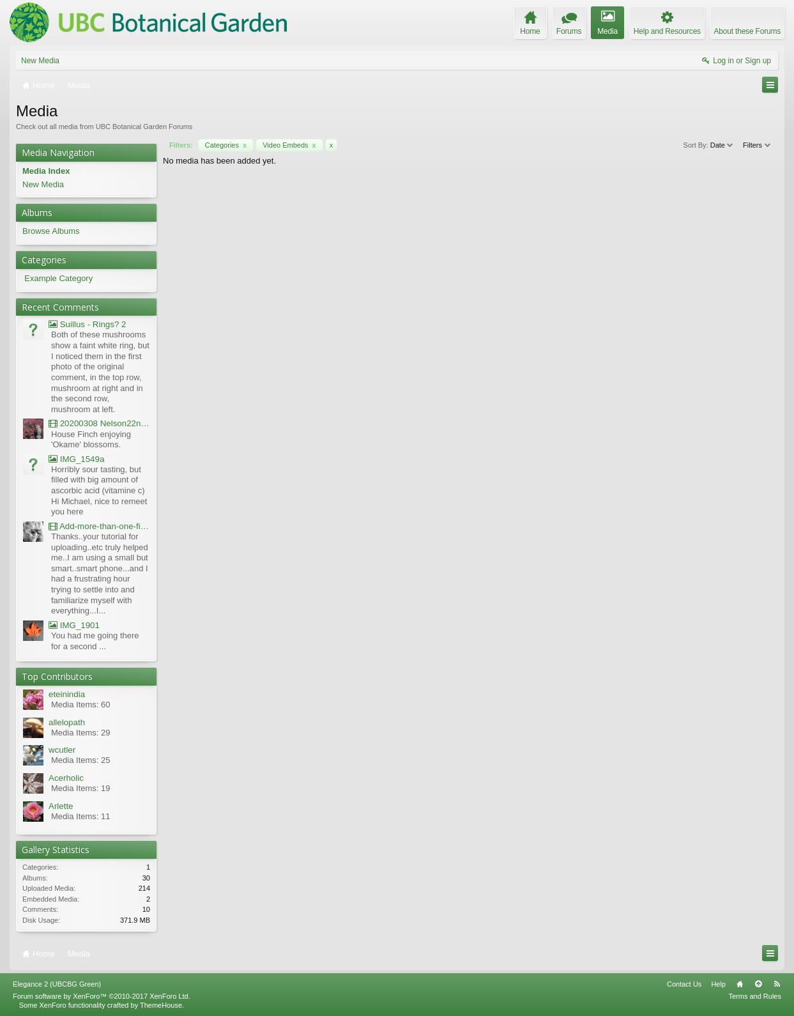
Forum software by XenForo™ (101, 996)
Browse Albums (51, 231)
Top (758, 984)
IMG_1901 (74, 625)
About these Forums (747, 31)
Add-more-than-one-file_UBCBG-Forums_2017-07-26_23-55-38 (99, 526)
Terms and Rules (754, 996)
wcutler (62, 750)
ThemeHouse (161, 1005)
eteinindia (67, 694)
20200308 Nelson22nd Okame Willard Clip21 (99, 423)
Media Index (46, 171)
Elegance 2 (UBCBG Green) (57, 984)
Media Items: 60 (81, 704)
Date (722, 145)
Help (718, 984)
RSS (776, 984)
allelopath (67, 722)
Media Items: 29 (81, 732)
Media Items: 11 (81, 816)
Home (739, 984)
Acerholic (66, 778)
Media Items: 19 (81, 788)
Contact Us (684, 984)
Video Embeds (289, 145)
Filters (757, 145)
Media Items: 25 (81, 760)
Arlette (61, 806)
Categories (226, 145)
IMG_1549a (76, 459)
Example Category (58, 278)
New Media (40, 60)
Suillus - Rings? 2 (87, 324)
